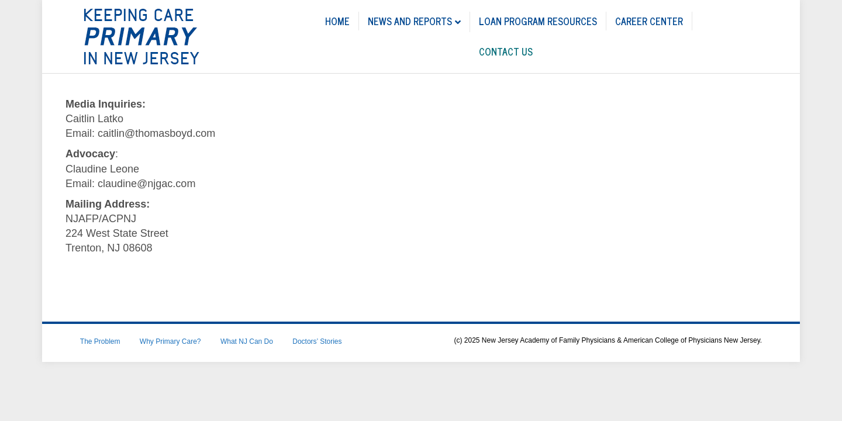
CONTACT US (506, 51)
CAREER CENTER (649, 21)
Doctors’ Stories (316, 341)
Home (337, 21)
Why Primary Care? (170, 341)
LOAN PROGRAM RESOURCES (538, 21)
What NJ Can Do (246, 341)
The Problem (100, 341)
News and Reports (410, 21)
